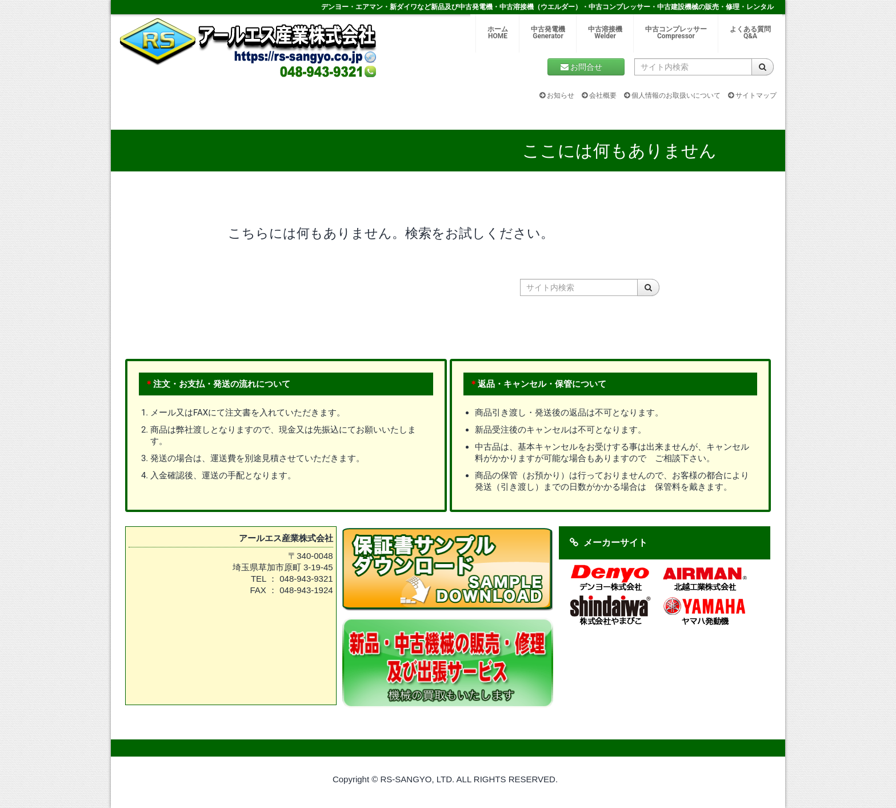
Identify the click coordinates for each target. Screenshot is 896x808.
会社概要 (599, 95)
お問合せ (586, 66)
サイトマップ (752, 95)
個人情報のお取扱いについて (672, 95)
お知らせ (556, 95)
